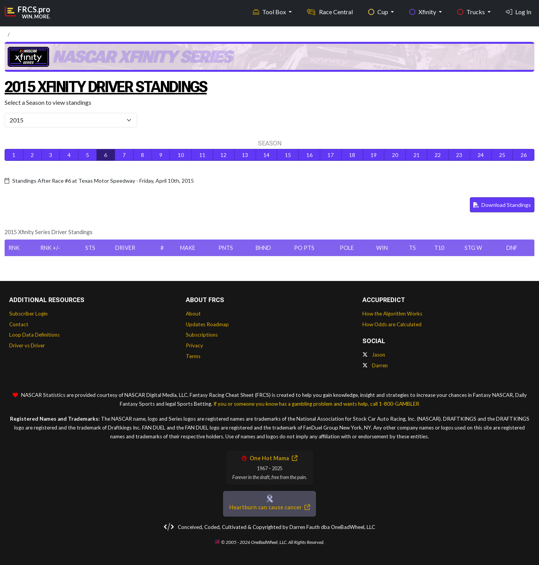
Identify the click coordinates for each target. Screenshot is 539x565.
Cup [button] (378, 11)
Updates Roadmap (207, 324)
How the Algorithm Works (392, 314)
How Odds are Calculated (392, 324)
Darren (375, 365)
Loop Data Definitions (34, 335)
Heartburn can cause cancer (269, 507)
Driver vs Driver (27, 345)
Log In (518, 11)
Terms (193, 356)
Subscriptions (202, 335)
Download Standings (502, 205)
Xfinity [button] (423, 11)
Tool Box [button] (270, 11)
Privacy (194, 345)
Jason (373, 355)
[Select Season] (71, 120)
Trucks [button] (471, 11)
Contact (18, 324)
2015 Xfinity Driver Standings (106, 87)
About (193, 314)
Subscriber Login (28, 314)
